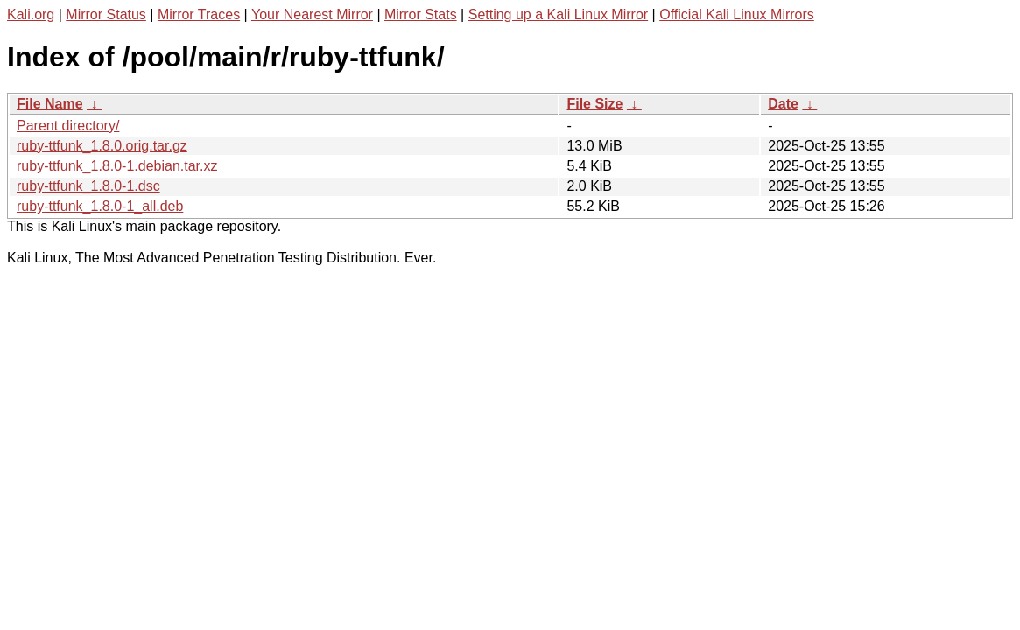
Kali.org (30, 14)
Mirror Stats (420, 14)
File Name (50, 103)
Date (783, 103)
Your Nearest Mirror (312, 14)
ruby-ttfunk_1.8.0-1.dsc (88, 185)
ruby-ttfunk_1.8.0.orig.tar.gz (102, 145)
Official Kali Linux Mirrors (736, 14)
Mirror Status (106, 14)
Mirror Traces (199, 14)
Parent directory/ (68, 125)
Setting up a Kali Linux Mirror (558, 14)
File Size (594, 103)
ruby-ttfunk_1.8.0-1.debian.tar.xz (117, 165)
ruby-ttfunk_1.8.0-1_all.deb (100, 206)
